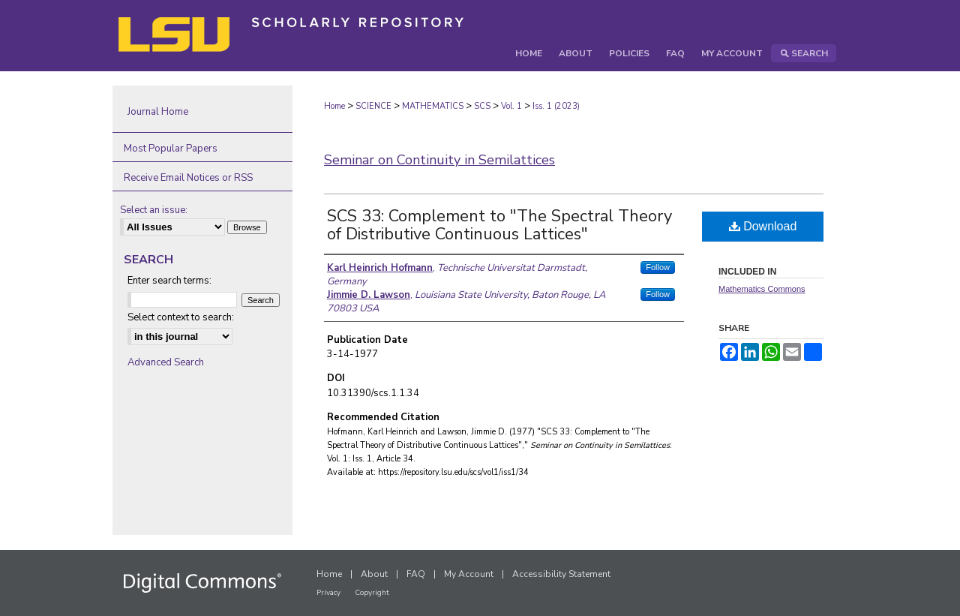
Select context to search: (181, 317)
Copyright (372, 592)
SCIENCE (374, 106)
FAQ (415, 574)
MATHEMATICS (433, 106)
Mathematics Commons (762, 288)
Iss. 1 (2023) (556, 106)
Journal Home (158, 112)
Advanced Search (166, 362)
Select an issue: (154, 210)
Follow (658, 267)
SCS (482, 106)
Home (334, 106)
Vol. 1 (511, 106)
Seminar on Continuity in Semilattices (439, 160)
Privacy (328, 592)
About (374, 574)
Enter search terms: (170, 280)
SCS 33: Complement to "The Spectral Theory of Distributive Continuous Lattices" (499, 225)
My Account (469, 574)
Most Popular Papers (171, 148)
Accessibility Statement (561, 574)
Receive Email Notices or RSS (188, 178)
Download (763, 226)
